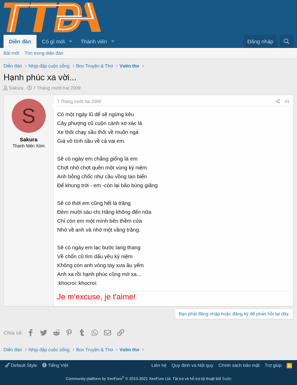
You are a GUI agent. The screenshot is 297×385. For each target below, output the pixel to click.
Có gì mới (53, 41)
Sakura (16, 88)
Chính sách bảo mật (239, 365)
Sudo (226, 378)
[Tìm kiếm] (286, 41)
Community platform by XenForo (118, 378)
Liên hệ (159, 365)
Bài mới (11, 53)
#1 (287, 101)
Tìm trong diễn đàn (44, 53)
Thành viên (94, 41)
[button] (70, 41)
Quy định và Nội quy (193, 365)
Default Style (21, 365)
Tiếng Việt (55, 365)
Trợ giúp (273, 365)
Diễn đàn (20, 41)
